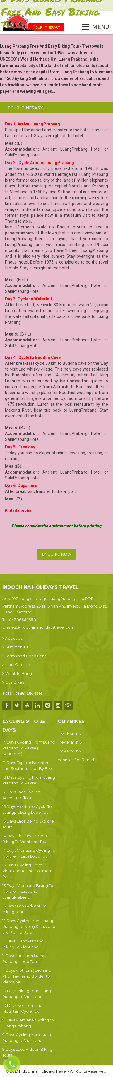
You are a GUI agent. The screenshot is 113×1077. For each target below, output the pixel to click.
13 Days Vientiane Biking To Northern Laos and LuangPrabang (27, 891)
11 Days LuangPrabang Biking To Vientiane (23, 944)
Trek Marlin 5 (69, 733)
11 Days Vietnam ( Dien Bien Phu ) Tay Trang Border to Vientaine (28, 976)
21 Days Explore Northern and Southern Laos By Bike (28, 765)
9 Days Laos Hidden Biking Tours (27, 1052)
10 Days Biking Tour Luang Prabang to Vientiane (26, 993)
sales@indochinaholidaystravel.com (40, 627)
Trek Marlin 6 (70, 742)
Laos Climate (16, 664)
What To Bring (17, 673)
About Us (12, 638)
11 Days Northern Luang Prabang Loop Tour (24, 958)
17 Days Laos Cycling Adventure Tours (21, 794)
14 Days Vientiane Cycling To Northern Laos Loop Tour (28, 853)
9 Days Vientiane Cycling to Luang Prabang (28, 1023)
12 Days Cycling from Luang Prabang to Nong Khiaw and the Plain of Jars (28, 926)
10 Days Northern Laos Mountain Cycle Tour (23, 1008)
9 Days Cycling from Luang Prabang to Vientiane (27, 1037)
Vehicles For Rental (76, 759)
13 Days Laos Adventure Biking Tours (24, 909)
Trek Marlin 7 (69, 751)
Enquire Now (56, 554)
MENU (92, 26)
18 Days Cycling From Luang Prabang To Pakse (28, 780)
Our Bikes (13, 682)
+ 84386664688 (21, 619)
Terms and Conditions (24, 655)
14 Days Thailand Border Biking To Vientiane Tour (25, 838)
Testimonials (15, 647)
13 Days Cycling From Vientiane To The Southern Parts (27, 871)
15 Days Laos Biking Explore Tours (28, 824)
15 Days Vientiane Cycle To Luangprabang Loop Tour (27, 809)
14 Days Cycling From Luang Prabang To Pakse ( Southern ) (28, 748)
